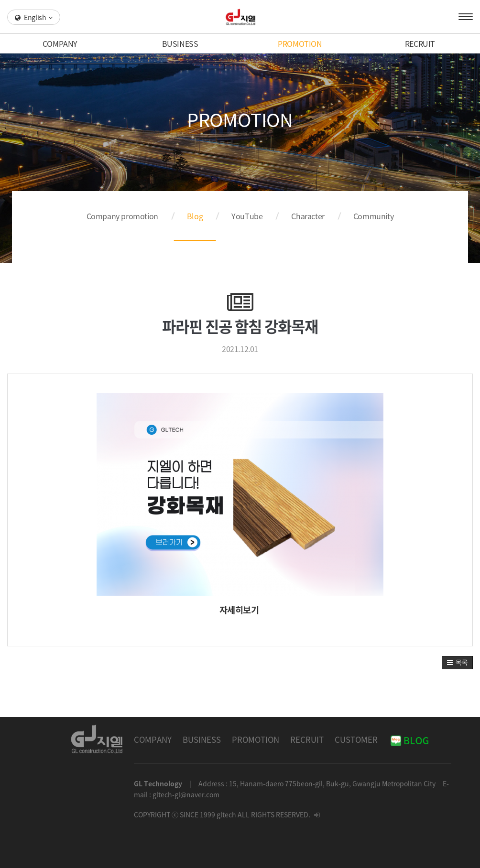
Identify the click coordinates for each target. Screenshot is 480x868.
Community (373, 216)
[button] (457, 662)
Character (307, 216)
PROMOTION (300, 43)
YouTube (246, 216)
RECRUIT (420, 43)
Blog (195, 216)
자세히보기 (239, 609)
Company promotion (122, 216)
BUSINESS (180, 43)
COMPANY (60, 43)
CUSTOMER (356, 739)
